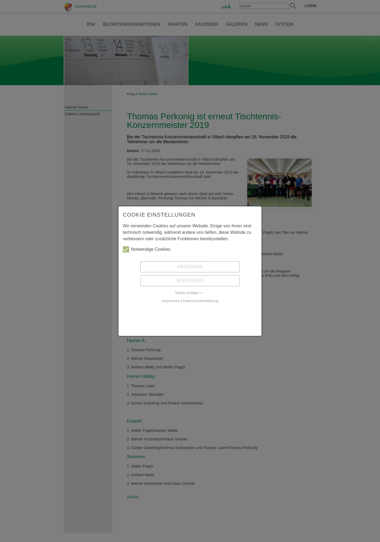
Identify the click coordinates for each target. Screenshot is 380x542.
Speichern (190, 280)
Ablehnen (190, 266)
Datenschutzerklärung (200, 301)
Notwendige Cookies (146, 249)
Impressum (171, 301)
